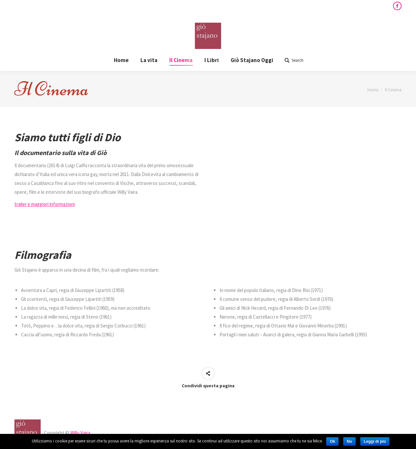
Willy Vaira (80, 433)
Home (372, 90)
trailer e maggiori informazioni (44, 204)
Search (297, 60)
